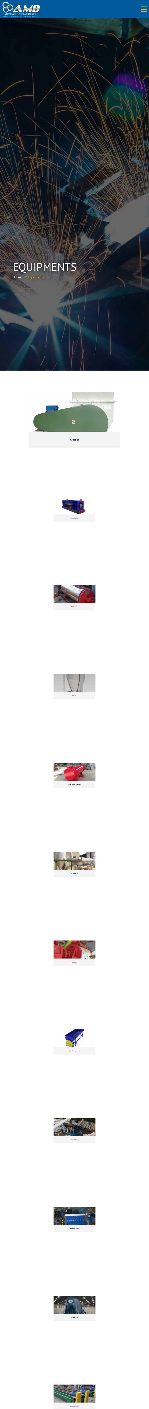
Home (18, 277)
